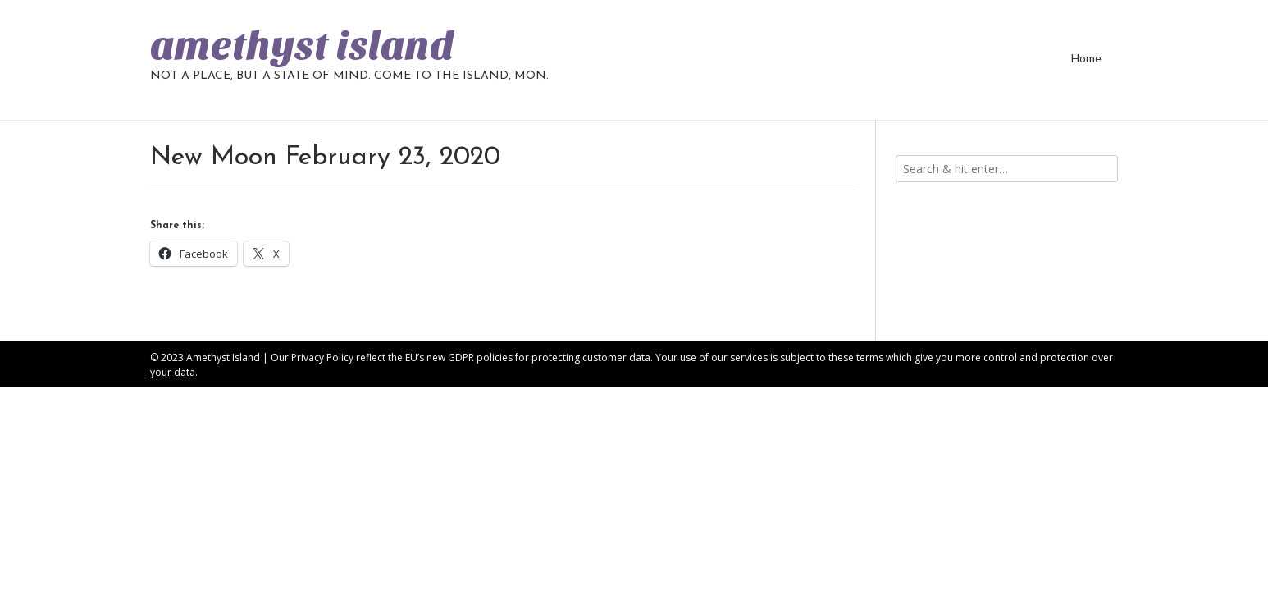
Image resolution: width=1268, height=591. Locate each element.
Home (1086, 58)
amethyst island (302, 46)
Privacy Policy (322, 357)
